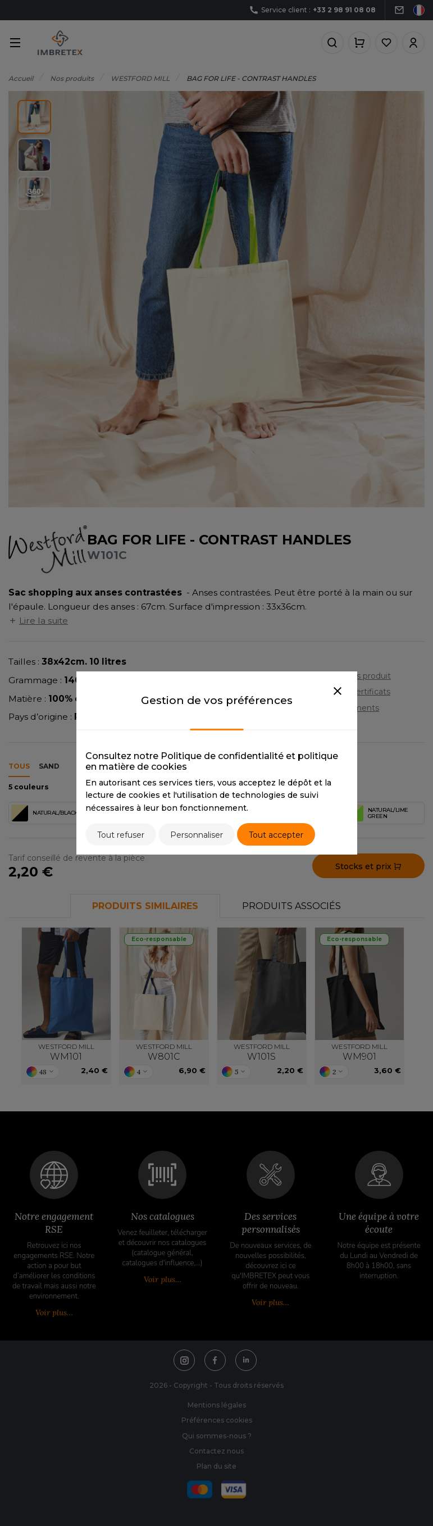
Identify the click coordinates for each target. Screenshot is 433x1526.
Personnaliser (196, 835)
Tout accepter (276, 835)
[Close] (337, 692)
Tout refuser (120, 835)
